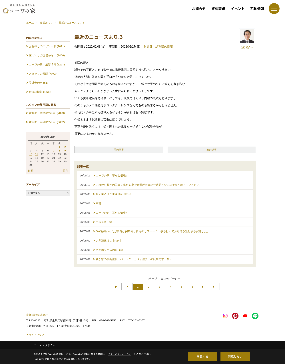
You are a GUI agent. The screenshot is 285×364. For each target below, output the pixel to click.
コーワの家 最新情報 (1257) (47, 64)
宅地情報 (257, 8)
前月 (30, 170)
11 (36, 154)
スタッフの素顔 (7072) (43, 73)
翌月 (65, 170)
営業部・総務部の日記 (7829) (47, 112)
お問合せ (199, 8)
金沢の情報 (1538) (40, 91)
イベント (238, 8)
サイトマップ (36, 334)
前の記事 (119, 149)
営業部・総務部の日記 (158, 46)
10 (30, 154)
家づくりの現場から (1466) (47, 55)
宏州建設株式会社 (37, 314)
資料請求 (218, 8)
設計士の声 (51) (38, 82)
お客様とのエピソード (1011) (47, 46)
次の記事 (211, 149)
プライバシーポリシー (119, 354)
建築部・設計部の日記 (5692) (47, 122)
